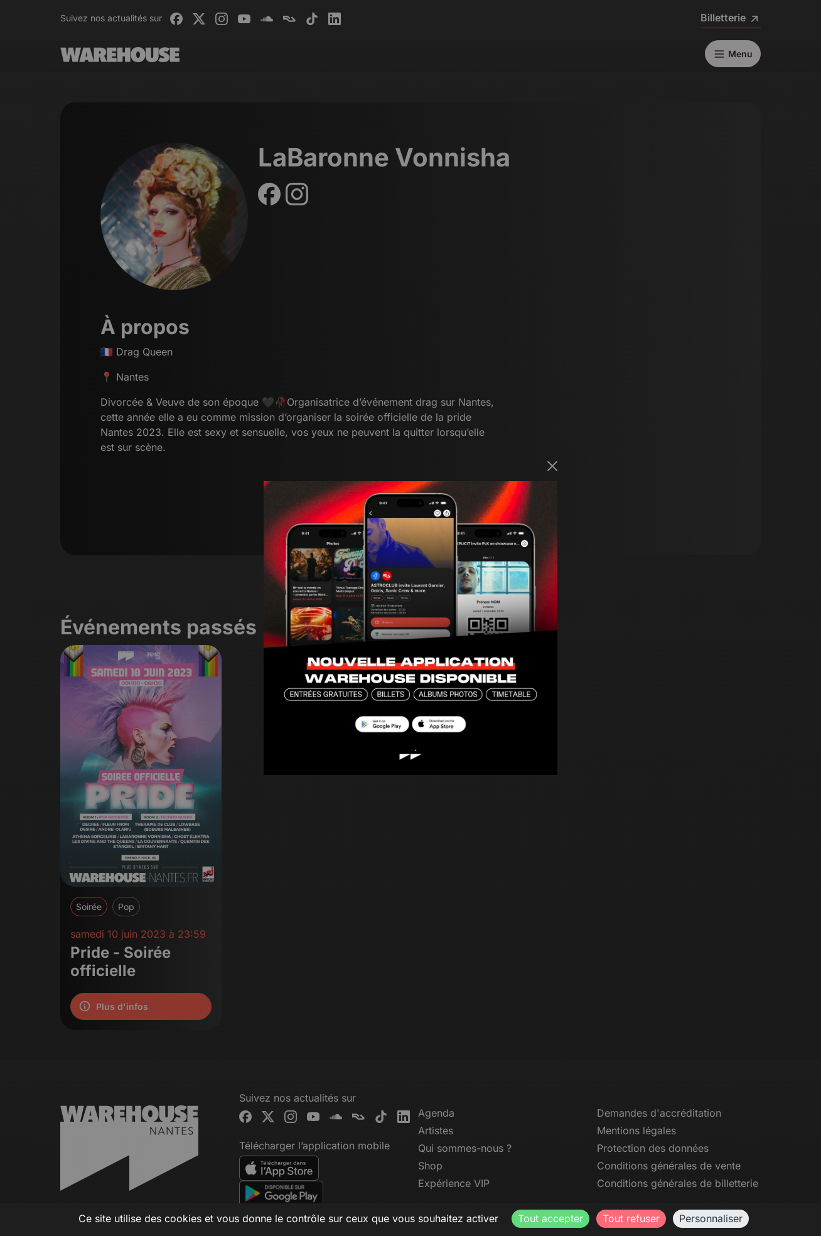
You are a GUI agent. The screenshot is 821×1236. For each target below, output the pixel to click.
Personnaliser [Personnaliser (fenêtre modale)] (711, 1218)
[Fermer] (552, 466)
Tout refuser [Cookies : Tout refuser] (631, 1218)
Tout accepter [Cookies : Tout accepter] (550, 1218)
